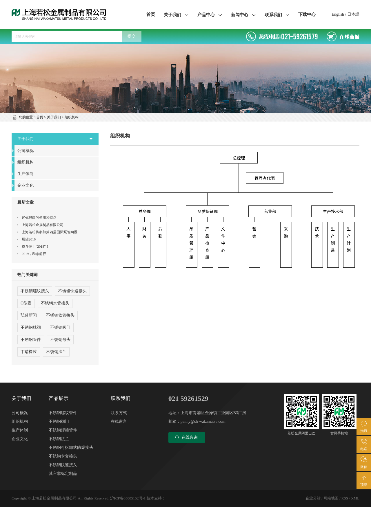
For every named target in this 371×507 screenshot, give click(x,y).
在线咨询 (186, 437)
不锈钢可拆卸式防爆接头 (71, 447)
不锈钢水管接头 (55, 303)
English (338, 14)
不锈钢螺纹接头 (35, 291)
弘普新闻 (29, 315)
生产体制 (25, 174)
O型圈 (26, 303)
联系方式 (119, 413)
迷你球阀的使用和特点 (39, 218)
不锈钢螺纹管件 (63, 413)
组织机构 (25, 162)
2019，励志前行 (34, 254)
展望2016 (29, 239)
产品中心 (209, 14)
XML (355, 498)
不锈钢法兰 (56, 352)
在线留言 (119, 421)
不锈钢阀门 (60, 327)
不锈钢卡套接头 (63, 456)
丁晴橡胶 (29, 352)
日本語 (353, 14)
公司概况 (25, 150)
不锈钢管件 (31, 339)
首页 (150, 14)
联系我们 (277, 14)
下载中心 (307, 14)
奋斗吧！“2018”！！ (37, 247)
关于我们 (176, 14)
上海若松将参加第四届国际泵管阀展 (49, 232)
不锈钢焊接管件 (63, 430)
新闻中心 (243, 14)
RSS (344, 498)
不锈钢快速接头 (72, 291)
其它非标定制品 (63, 473)
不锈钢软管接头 (60, 315)
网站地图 (331, 498)
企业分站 (313, 498)
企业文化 (25, 185)
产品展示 (58, 398)
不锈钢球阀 (31, 327)
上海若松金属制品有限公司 (42, 225)
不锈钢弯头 (60, 339)
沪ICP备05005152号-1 (128, 498)
